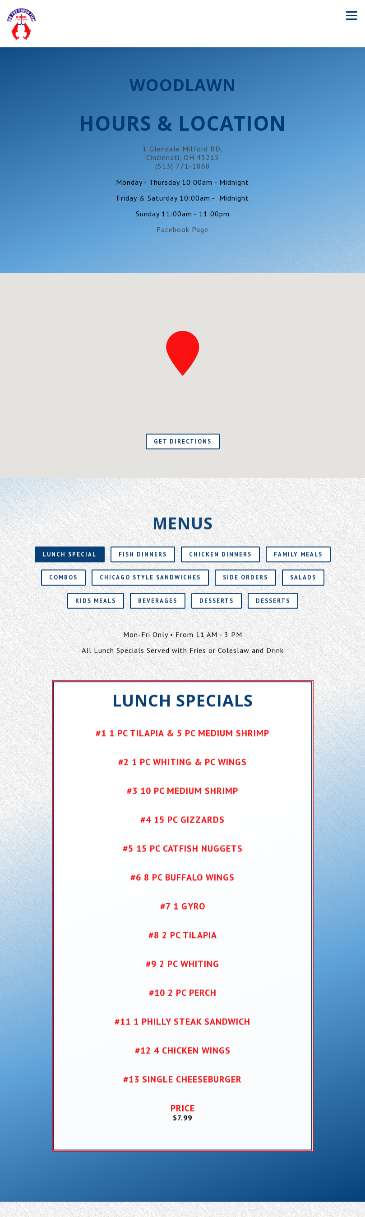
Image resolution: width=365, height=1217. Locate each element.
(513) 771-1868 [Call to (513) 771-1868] (182, 165)
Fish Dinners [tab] (143, 562)
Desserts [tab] (216, 608)
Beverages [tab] (157, 608)
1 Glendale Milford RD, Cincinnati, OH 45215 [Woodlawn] (183, 153)
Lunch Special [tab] (70, 562)
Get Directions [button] (183, 441)
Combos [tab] (63, 585)
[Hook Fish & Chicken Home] (21, 24)
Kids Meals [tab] (95, 608)
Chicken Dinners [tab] (220, 562)
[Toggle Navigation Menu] (351, 15)
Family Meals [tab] (298, 562)
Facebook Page (182, 229)
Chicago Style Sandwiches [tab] (150, 585)
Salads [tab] (303, 585)
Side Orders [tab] (245, 585)
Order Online (182, 1209)
